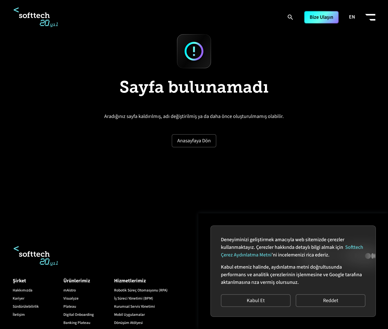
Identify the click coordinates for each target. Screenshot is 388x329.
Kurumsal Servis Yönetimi (134, 306)
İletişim (19, 314)
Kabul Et (256, 300)
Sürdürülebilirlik (26, 306)
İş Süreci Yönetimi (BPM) (133, 298)
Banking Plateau (76, 322)
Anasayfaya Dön (194, 140)
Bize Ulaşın (321, 17)
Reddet (330, 300)
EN (352, 17)
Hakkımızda (22, 290)
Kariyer (18, 298)
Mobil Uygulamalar (129, 314)
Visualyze (71, 298)
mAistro (69, 290)
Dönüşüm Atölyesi (128, 322)
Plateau (69, 306)
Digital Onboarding (78, 314)
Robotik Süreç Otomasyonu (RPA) (141, 290)
